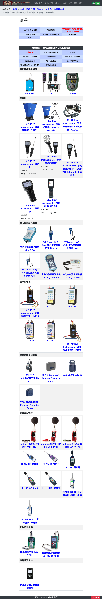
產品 (57, 3)
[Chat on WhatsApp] (97, 3)
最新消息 (49, 3)
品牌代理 (67, 3)
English (96, 597)
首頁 (15, 9)
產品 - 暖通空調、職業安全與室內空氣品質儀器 (42, 9)
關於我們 (38, 3)
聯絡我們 (78, 3)
